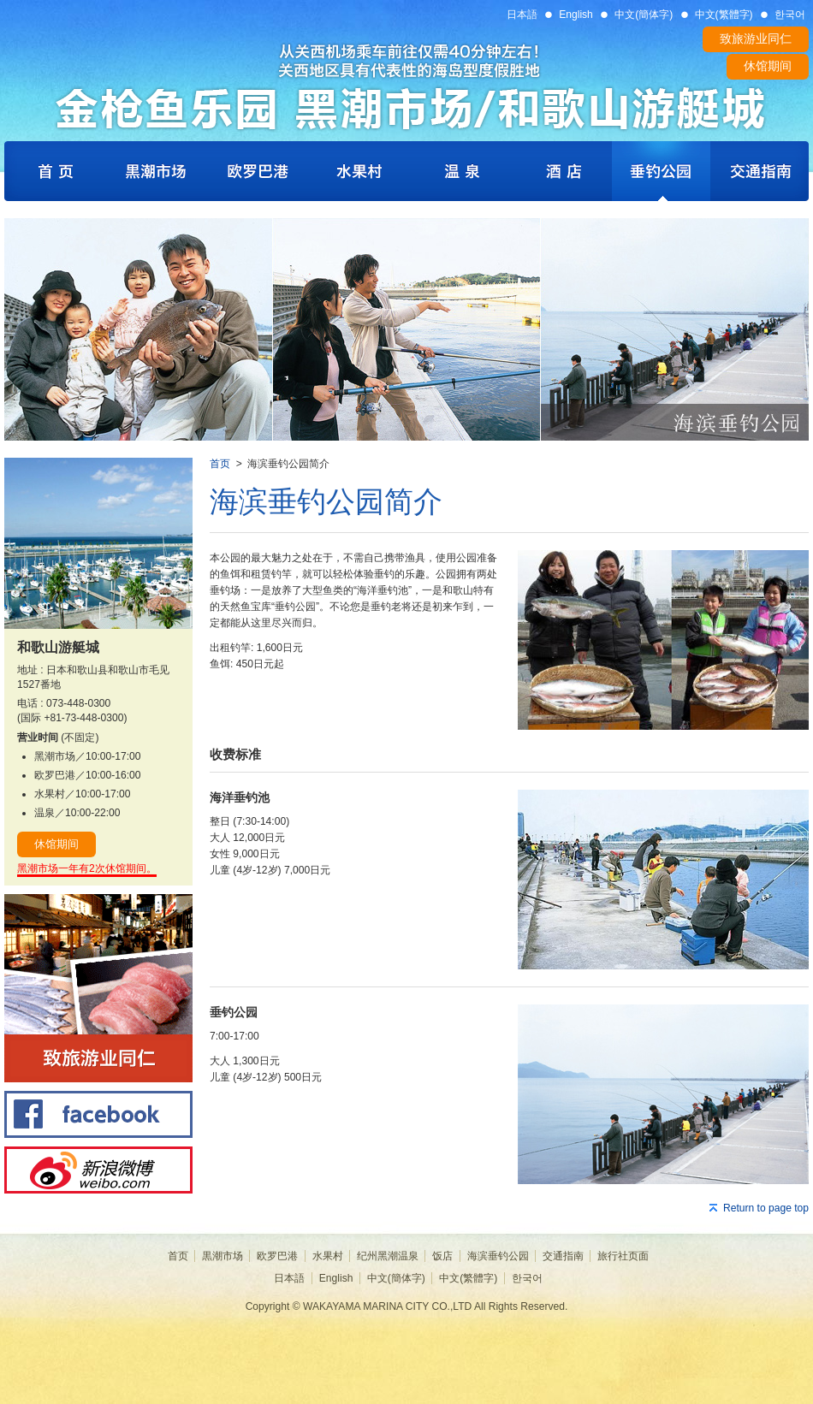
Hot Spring (462, 171)
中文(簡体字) (643, 15)
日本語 (522, 15)
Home (53, 171)
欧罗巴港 (277, 1256)
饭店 (442, 1256)
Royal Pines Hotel (562, 171)
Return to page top (766, 1208)
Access (759, 171)
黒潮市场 (222, 1256)
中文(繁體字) (724, 15)
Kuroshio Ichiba (154, 171)
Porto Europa (256, 171)
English (576, 15)
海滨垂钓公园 (498, 1256)
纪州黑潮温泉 (387, 1256)
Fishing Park (661, 171)
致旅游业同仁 (756, 38)
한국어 (789, 15)
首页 (220, 464)
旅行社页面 (623, 1256)
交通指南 (563, 1256)
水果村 (327, 1256)
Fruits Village (359, 171)
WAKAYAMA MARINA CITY (406, 83)
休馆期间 (768, 66)
